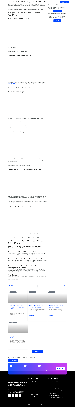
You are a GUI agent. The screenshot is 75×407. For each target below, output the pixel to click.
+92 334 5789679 (27, 370)
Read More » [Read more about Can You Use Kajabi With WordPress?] (12, 345)
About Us (45, 2)
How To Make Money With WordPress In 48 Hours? (36, 306)
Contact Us (56, 2)
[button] (40, 2)
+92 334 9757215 (13, 370)
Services (39, 2)
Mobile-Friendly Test (12, 83)
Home (34, 2)
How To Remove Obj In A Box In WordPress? (21, 127)
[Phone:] (11, 366)
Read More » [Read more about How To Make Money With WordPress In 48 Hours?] (31, 315)
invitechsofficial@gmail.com (44, 370)
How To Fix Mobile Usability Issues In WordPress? (56, 306)
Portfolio (50, 2)
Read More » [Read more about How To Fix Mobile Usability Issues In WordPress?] (51, 315)
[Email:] (39, 366)
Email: (39, 368)
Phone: (11, 368)
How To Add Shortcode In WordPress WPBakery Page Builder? (17, 307)
